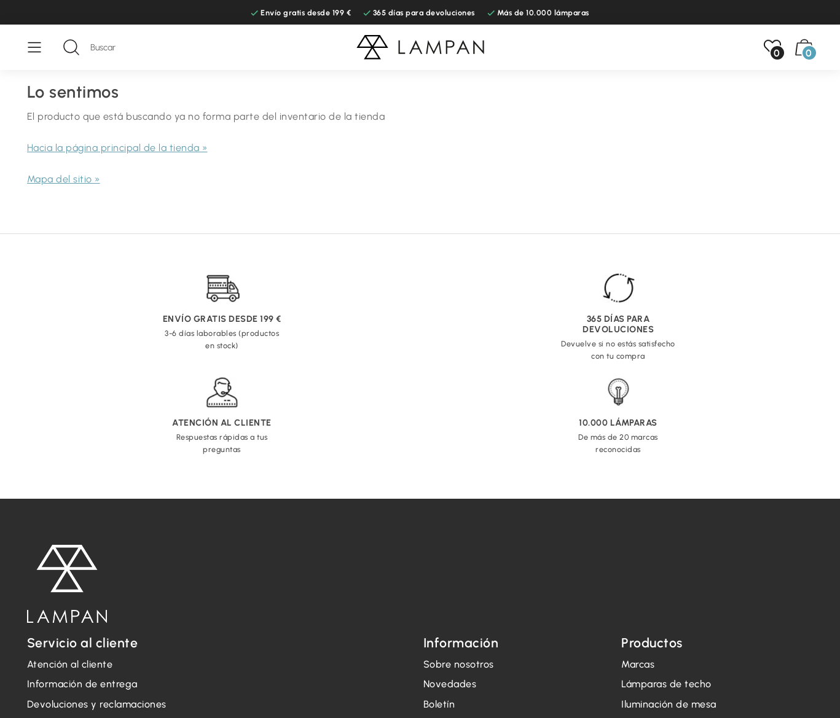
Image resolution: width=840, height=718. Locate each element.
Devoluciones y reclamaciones (97, 704)
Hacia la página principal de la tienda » (117, 148)
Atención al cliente (70, 664)
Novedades (450, 684)
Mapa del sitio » (63, 179)
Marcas (637, 664)
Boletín (439, 704)
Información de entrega (82, 684)
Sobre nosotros (458, 664)
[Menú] (40, 47)
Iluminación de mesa (668, 704)
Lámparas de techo (666, 684)
